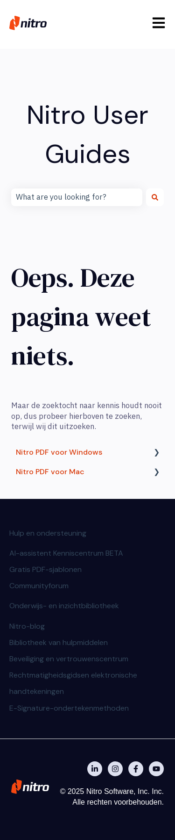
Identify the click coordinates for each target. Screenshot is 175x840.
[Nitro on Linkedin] (94, 768)
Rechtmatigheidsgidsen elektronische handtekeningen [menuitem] (73, 683)
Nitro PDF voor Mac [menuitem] (50, 472)
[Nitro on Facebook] (135, 768)
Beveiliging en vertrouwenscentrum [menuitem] (68, 659)
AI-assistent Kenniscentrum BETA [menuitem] (66, 553)
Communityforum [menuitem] (39, 586)
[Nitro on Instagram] (115, 768)
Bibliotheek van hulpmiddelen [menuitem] (58, 642)
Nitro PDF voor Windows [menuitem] (59, 452)
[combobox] (76, 197)
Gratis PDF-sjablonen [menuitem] (45, 569)
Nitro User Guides (87, 134)
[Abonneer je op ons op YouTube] (156, 768)
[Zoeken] (155, 197)
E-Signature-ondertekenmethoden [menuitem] (69, 708)
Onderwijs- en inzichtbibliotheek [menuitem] (64, 606)
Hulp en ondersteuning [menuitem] (47, 533)
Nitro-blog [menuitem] (27, 626)
